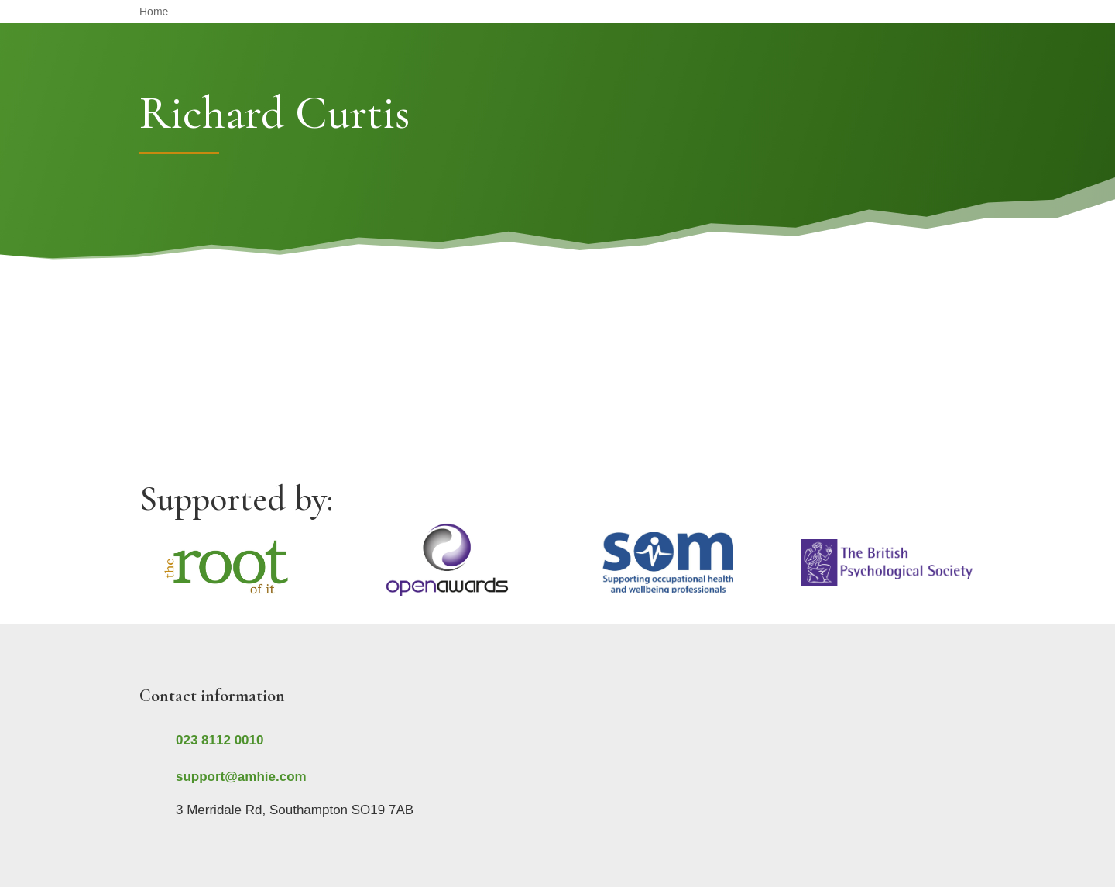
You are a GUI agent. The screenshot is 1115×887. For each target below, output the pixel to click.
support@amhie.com (241, 776)
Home (153, 12)
